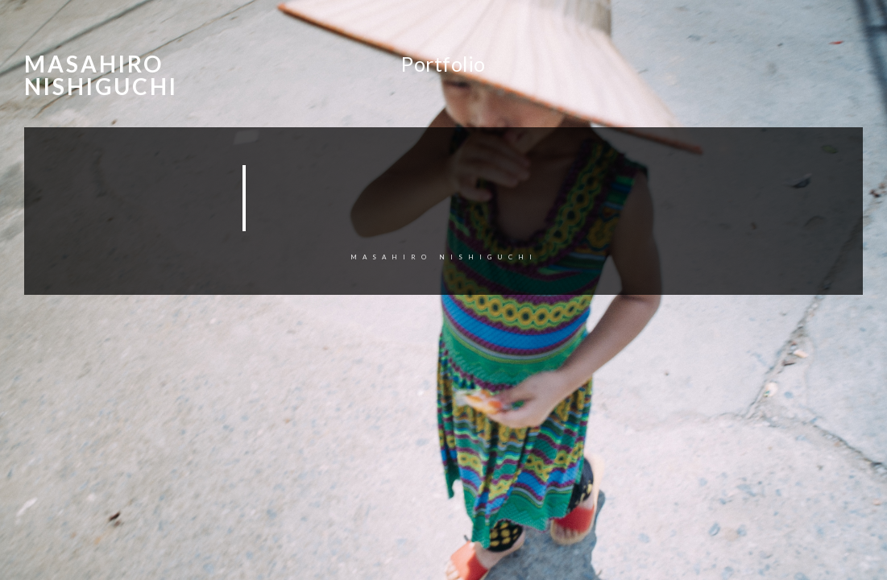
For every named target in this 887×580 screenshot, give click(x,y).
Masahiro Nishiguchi (101, 75)
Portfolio (443, 64)
